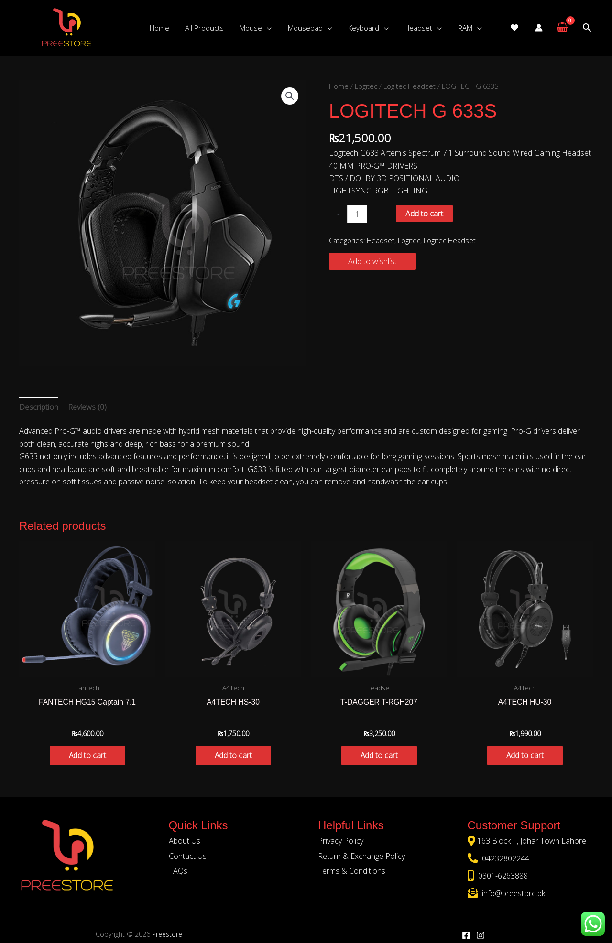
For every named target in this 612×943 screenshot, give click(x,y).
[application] (263, 27)
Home (339, 86)
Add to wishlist (372, 261)
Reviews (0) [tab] (87, 407)
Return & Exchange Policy (361, 856)
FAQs (178, 871)
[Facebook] (466, 935)
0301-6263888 (502, 876)
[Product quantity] (357, 214)
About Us (184, 841)
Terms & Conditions (351, 871)
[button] (289, 96)
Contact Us (188, 856)
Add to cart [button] (87, 755)
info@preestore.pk (512, 893)
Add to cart (424, 213)
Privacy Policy (340, 841)
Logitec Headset (409, 86)
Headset (380, 240)
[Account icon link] (539, 28)
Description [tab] (38, 407)
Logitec (366, 86)
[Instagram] (480, 935)
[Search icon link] (587, 28)
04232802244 (504, 859)
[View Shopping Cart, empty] (562, 28)
